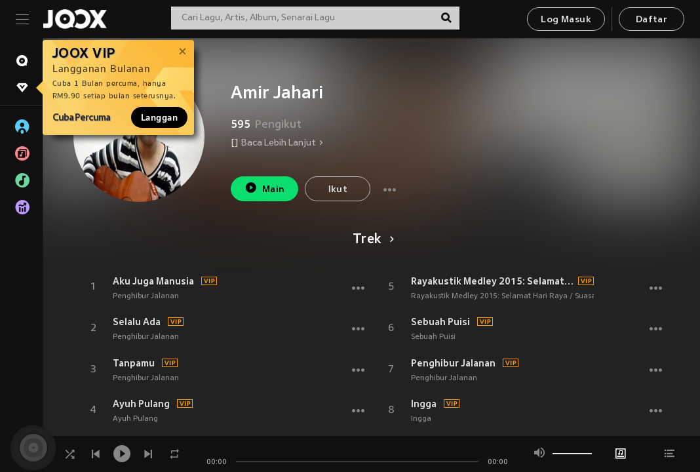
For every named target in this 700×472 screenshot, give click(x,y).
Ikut (338, 190)
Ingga (424, 404)
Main (264, 188)
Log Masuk (566, 20)
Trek (371, 240)
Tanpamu (134, 363)
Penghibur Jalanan (146, 296)
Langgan (159, 117)
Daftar (651, 20)
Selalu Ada (137, 322)
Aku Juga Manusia (153, 281)
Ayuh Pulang (141, 404)
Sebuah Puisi (440, 322)
